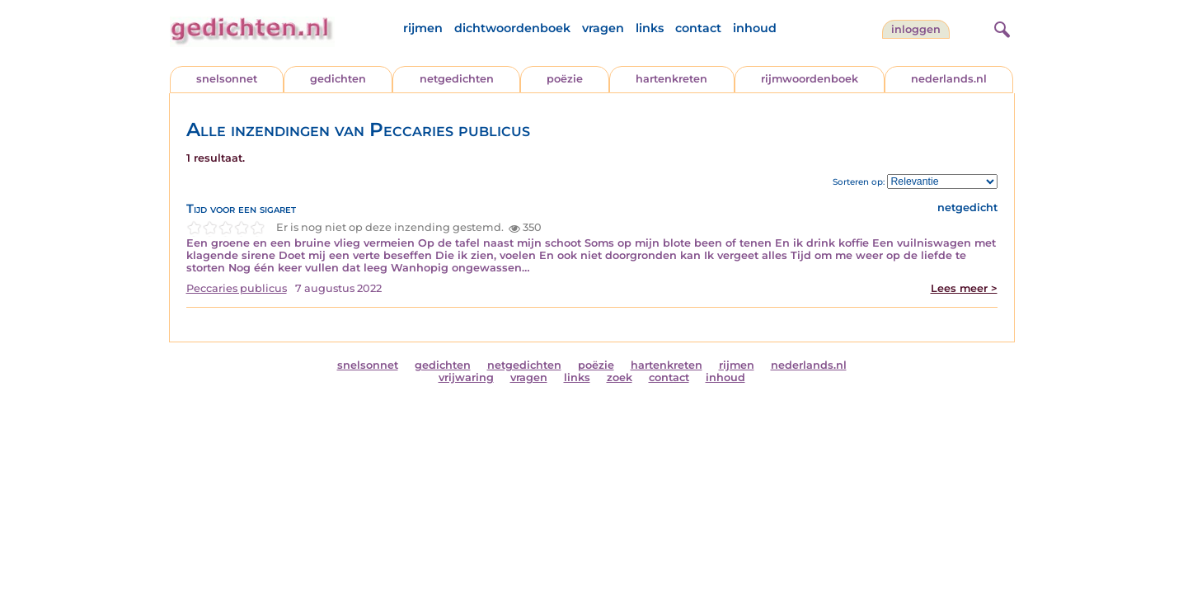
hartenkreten (671, 79)
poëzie (565, 79)
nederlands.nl (949, 79)
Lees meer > (964, 288)
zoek (619, 377)
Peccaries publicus (236, 288)
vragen (603, 28)
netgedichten (457, 79)
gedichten (338, 79)
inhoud (755, 28)
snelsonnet (226, 79)
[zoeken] (1000, 27)
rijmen (423, 28)
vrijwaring (466, 377)
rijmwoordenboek (809, 79)
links (650, 28)
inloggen (916, 29)
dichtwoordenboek (512, 28)
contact (698, 28)
